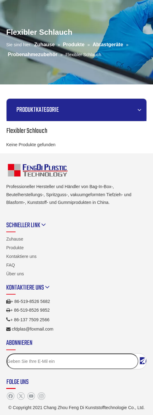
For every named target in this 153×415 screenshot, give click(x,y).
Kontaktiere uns (21, 256)
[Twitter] (21, 396)
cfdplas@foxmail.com (32, 329)
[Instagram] (41, 396)
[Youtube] (31, 396)
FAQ (10, 265)
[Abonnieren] (143, 360)
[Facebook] (10, 396)
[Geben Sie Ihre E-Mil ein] (72, 361)
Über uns (15, 273)
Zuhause (14, 239)
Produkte (15, 247)
